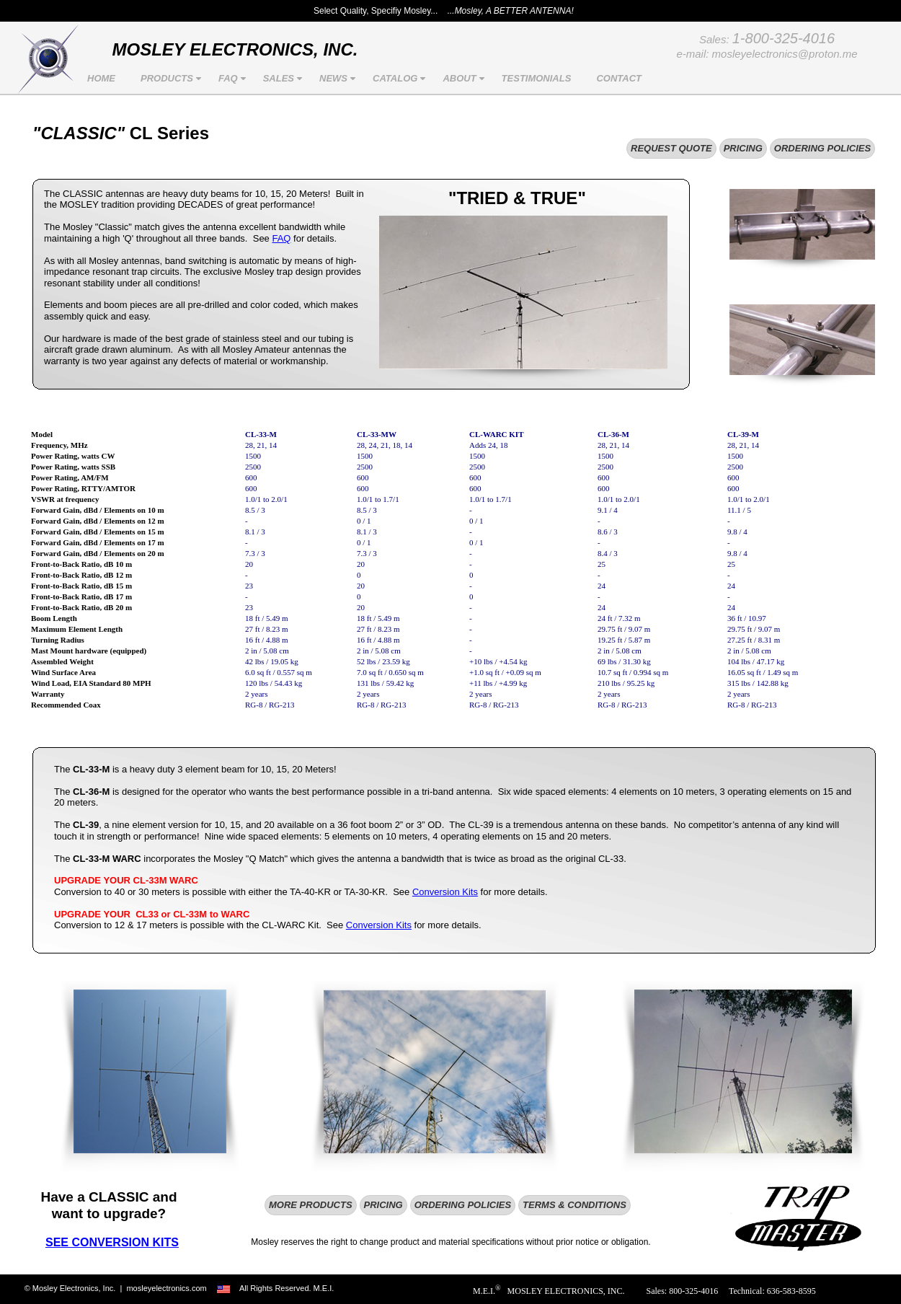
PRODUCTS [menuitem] (173, 78)
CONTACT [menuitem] (619, 78)
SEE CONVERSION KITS (112, 1242)
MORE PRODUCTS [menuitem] (310, 1204)
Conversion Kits (445, 891)
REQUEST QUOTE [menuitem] (671, 148)
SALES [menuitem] (284, 78)
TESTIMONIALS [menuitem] (537, 78)
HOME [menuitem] (101, 78)
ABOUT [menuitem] (465, 78)
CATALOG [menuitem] (401, 78)
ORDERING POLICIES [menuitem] (822, 148)
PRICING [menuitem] (743, 148)
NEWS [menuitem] (339, 78)
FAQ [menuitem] (233, 78)
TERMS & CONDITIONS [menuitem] (574, 1204)
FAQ (281, 238)
